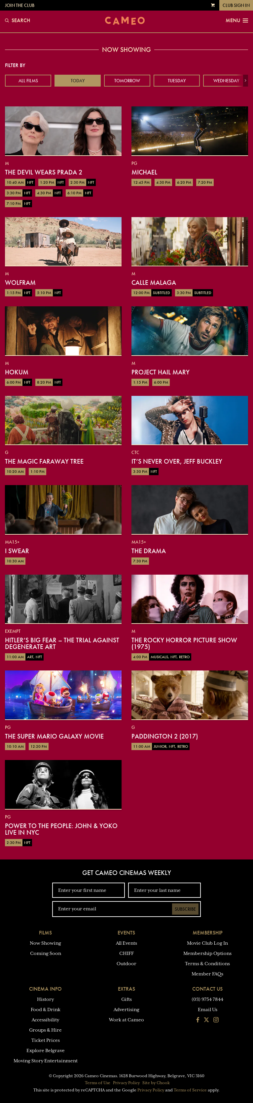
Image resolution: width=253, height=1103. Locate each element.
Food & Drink (45, 1009)
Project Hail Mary (160, 372)
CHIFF (126, 953)
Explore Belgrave (45, 1050)
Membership (208, 932)
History (45, 999)
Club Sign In (236, 5)
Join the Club (19, 5)
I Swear (17, 551)
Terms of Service (190, 1090)
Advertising (126, 1009)
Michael (144, 172)
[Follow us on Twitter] (206, 1020)
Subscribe (185, 909)
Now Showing (45, 943)
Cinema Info (45, 988)
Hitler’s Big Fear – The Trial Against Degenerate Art (62, 643)
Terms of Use (97, 1083)
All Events (126, 943)
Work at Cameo (126, 1019)
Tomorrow (127, 81)
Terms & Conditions (207, 963)
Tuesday (177, 81)
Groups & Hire (45, 1030)
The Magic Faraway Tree (44, 461)
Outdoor (126, 963)
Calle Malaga (153, 282)
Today (78, 81)
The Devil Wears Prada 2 (43, 172)
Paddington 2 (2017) (164, 736)
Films (45, 932)
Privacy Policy (126, 1083)
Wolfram (20, 282)
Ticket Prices (45, 1040)
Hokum (16, 372)
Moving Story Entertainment (46, 1060)
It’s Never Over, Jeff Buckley (176, 461)
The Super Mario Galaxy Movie (54, 736)
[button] (245, 81)
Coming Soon (45, 953)
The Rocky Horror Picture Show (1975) (184, 643)
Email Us (207, 1009)
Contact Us (207, 988)
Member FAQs (207, 973)
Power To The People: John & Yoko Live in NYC (61, 829)
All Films (28, 81)
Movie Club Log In (207, 943)
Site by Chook (156, 1083)
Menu (237, 20)
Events (126, 932)
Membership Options (207, 953)
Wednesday (226, 81)
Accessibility (45, 1019)
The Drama (148, 551)
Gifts (126, 999)
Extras (126, 988)
